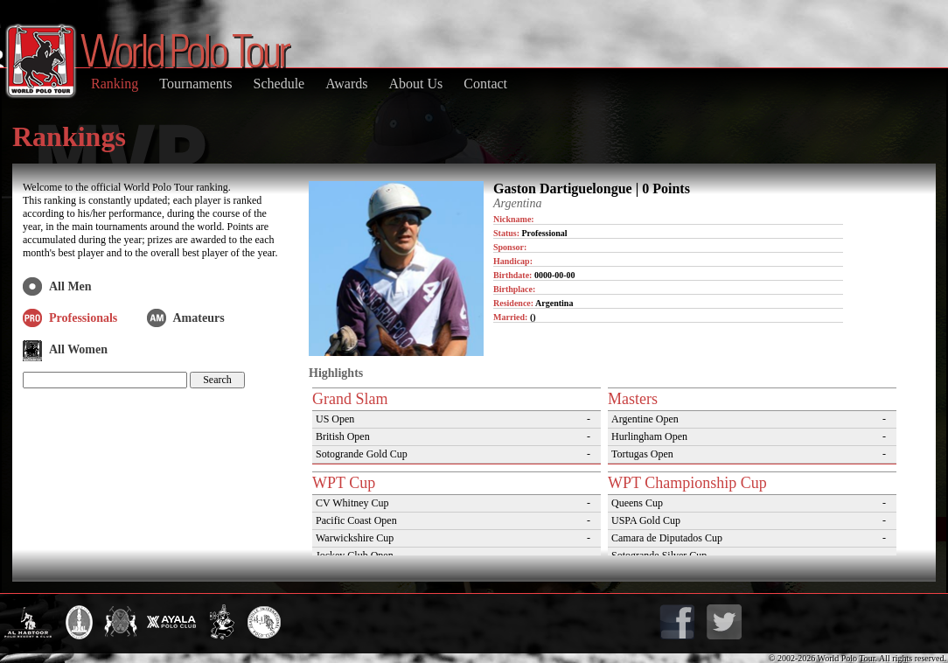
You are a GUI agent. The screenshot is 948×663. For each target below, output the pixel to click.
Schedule (279, 83)
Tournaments (195, 83)
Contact (485, 83)
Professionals (83, 318)
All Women (78, 349)
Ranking (114, 83)
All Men (70, 286)
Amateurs (199, 318)
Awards (346, 83)
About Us (415, 83)
